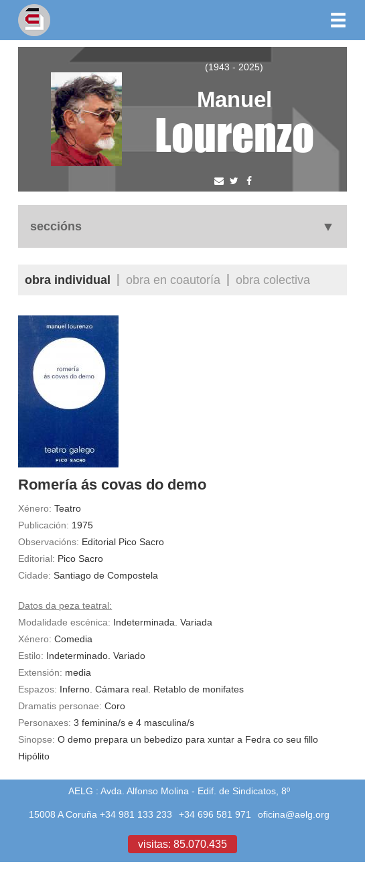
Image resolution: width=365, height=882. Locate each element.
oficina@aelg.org (294, 814)
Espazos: (37, 689)
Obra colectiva (273, 280)
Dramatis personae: (60, 706)
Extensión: (40, 672)
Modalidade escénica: (64, 622)
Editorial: (36, 558)
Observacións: (48, 541)
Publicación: (43, 525)
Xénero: (35, 508)
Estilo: (31, 655)
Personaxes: (44, 722)
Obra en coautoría (173, 280)
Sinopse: (36, 739)
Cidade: (34, 575)
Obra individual (68, 280)
